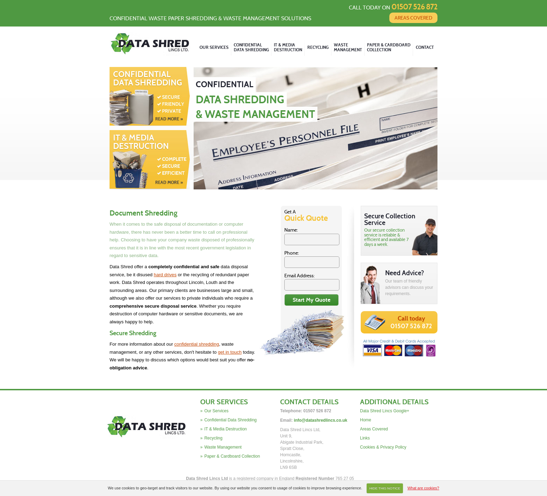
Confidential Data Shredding (149, 96)
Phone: (291, 253)
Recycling (318, 47)
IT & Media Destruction (149, 160)
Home (365, 420)
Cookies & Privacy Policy (383, 447)
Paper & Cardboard (389, 48)
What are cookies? (423, 488)
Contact (425, 47)
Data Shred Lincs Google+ (384, 410)
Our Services (214, 47)
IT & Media (288, 48)
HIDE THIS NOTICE (384, 488)
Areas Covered (413, 18)
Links (365, 438)
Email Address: (299, 275)
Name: (291, 230)
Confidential (251, 48)
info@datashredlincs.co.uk (320, 420)
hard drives (165, 274)
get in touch (229, 352)
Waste (348, 48)
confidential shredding (196, 344)
